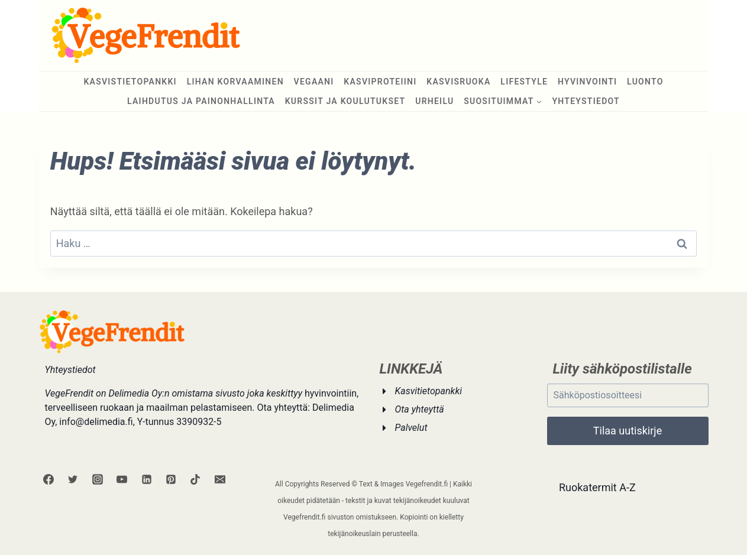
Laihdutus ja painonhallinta (201, 101)
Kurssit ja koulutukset (345, 101)
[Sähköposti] (220, 479)
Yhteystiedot (586, 101)
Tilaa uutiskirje (627, 430)
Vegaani (314, 81)
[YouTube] (121, 479)
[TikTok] (195, 479)
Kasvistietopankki (130, 81)
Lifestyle (524, 81)
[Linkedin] (146, 479)
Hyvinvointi (587, 81)
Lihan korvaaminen (235, 81)
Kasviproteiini (380, 81)
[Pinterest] (171, 479)
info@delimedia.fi (95, 421)
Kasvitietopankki (429, 391)
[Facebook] (48, 479)
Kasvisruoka (458, 81)
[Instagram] (97, 479)
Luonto (645, 81)
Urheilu (434, 101)
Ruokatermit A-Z (597, 487)
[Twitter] (72, 479)
